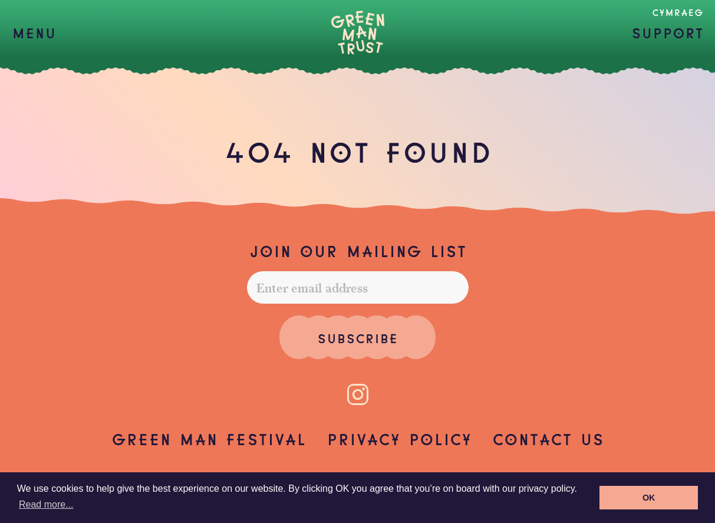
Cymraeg (677, 11)
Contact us (548, 438)
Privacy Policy (399, 438)
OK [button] (648, 497)
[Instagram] (358, 394)
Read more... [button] (46, 504)
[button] (34, 32)
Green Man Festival (208, 438)
